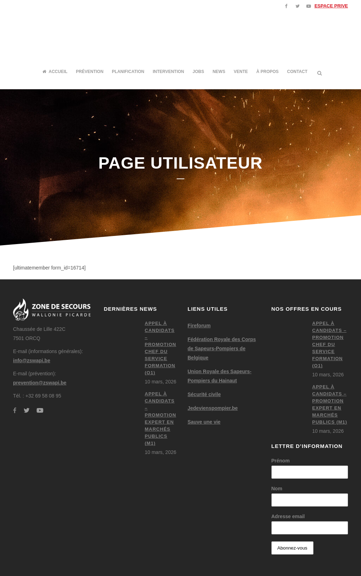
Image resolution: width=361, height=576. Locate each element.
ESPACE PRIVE (331, 5)
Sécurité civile (204, 394)
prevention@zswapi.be (39, 383)
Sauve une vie (204, 422)
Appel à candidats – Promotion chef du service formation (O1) (329, 344)
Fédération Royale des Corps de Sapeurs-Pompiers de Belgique (222, 348)
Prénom (280, 460)
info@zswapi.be (31, 360)
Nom (276, 488)
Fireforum (199, 325)
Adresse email (288, 516)
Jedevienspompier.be (213, 408)
